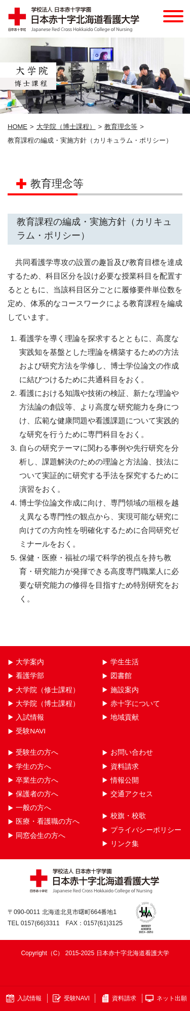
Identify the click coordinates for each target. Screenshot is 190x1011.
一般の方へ (33, 808)
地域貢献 (124, 717)
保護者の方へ (37, 794)
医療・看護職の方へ (48, 821)
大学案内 (30, 662)
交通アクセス (131, 794)
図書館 (121, 676)
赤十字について (135, 703)
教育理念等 (120, 126)
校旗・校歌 (128, 816)
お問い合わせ (131, 752)
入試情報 (30, 717)
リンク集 (124, 844)
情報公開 (124, 780)
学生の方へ (33, 766)
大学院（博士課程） (66, 126)
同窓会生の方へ (40, 835)
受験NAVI (31, 731)
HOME (17, 126)
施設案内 (124, 690)
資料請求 (124, 766)
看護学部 (30, 676)
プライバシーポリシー (145, 830)
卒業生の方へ (37, 780)
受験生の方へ (37, 752)
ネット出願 (172, 998)
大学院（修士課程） (48, 690)
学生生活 (124, 662)
